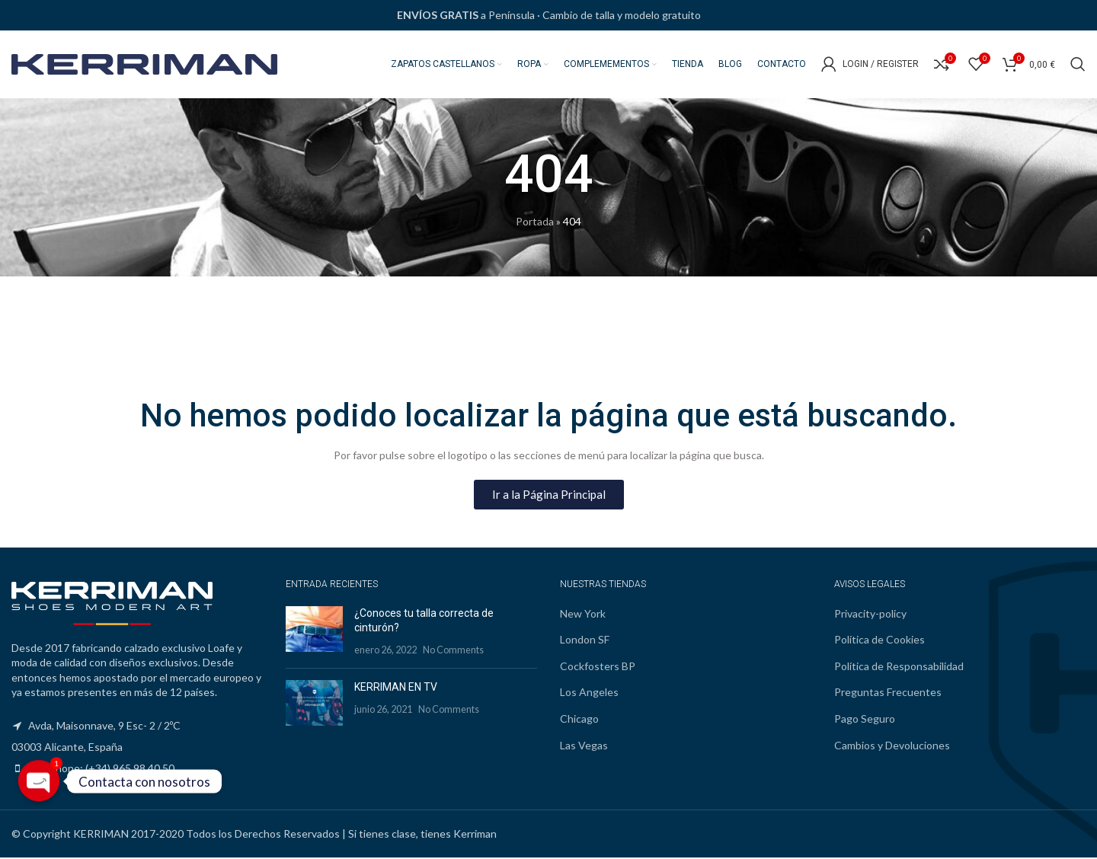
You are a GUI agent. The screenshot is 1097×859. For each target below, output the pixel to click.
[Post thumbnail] (314, 632)
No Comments (453, 650)
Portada (535, 222)
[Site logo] (144, 63)
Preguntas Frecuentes (888, 693)
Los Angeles (589, 693)
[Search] (1078, 64)
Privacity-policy (870, 614)
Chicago (579, 719)
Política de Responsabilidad (899, 666)
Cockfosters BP (597, 666)
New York (583, 614)
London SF (584, 640)
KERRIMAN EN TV (395, 688)
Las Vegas (584, 745)
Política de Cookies (879, 640)
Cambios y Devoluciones (892, 745)
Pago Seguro (864, 719)
